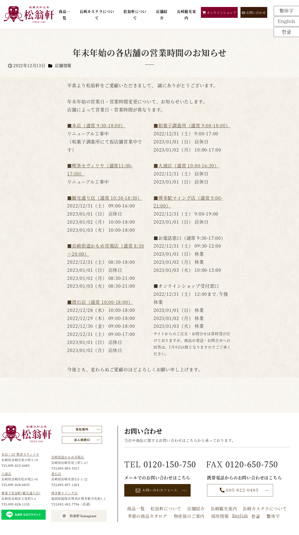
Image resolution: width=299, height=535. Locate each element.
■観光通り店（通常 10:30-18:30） (104, 198)
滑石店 (56, 474)
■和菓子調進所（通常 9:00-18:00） (192, 125)
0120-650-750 (251, 464)
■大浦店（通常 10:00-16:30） (186, 165)
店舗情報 (63, 65)
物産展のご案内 (189, 516)
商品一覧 (136, 508)
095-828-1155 (19, 504)
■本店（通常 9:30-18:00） (96, 125)
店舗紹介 (196, 508)
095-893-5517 (68, 468)
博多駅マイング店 (64, 493)
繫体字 (273, 516)
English (240, 515)
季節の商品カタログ (147, 516)
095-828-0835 (19, 484)
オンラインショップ (219, 12)
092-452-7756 (68, 504)
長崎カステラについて (265, 508)
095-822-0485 (19, 465)
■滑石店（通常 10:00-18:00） (100, 302)
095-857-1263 (68, 484)
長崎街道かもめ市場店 (67, 457)
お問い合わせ (254, 12)
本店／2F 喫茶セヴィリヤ (20, 454)
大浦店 (6, 474)
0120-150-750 (170, 464)
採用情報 (220, 516)
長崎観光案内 (224, 508)
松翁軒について (165, 508)
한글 (255, 516)
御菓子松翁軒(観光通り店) (20, 493)
